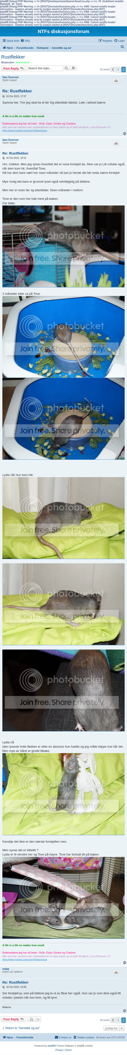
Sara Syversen (10, 77)
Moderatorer (23, 62)
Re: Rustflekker (17, 91)
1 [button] (118, 69)
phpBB (51, 1046)
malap (5, 969)
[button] (112, 69)
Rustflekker (13, 57)
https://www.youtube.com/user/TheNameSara (24, 130)
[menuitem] (25, 41)
